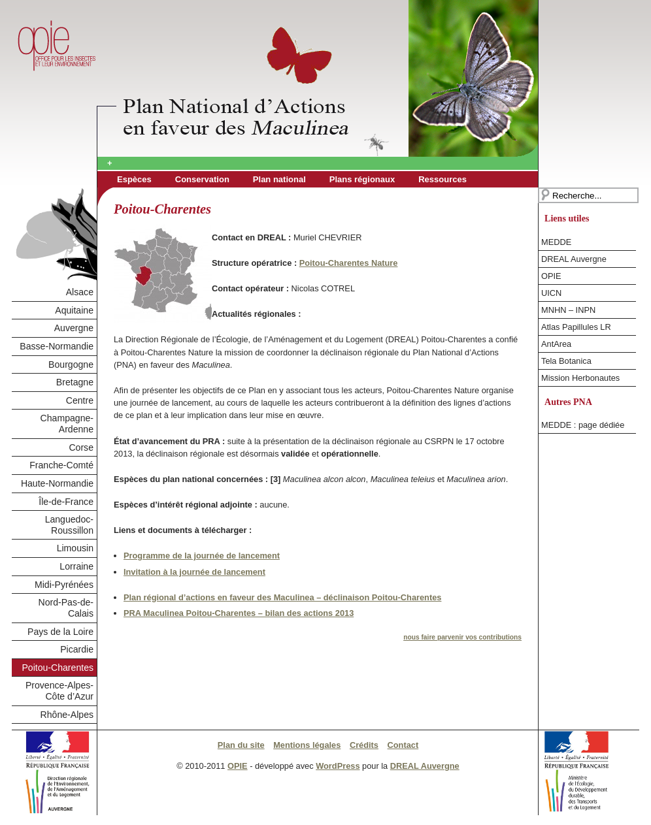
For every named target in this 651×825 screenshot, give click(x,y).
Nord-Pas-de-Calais (66, 608)
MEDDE (556, 242)
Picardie (76, 649)
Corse (81, 447)
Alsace (79, 292)
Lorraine (76, 566)
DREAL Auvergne (574, 259)
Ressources (442, 179)
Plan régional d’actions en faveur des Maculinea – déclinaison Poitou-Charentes (282, 597)
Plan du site (241, 745)
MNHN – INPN (568, 310)
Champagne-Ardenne (67, 423)
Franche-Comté (61, 465)
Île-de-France (66, 501)
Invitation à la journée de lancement (194, 572)
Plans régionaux (362, 179)
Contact (403, 745)
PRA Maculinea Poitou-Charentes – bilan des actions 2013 (239, 613)
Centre (79, 400)
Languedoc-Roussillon (69, 525)
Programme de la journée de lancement (202, 555)
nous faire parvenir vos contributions (462, 637)
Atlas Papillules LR (576, 327)
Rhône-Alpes (67, 714)
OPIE (551, 276)
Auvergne (73, 328)
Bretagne (74, 382)
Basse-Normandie (56, 346)
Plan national (279, 179)
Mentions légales (307, 745)
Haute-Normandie (57, 483)
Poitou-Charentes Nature (348, 263)
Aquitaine (74, 310)
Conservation (202, 179)
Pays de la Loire (60, 631)
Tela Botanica (566, 361)
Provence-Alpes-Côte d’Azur (59, 691)
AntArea (556, 344)
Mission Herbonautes (580, 378)
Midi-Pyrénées (64, 584)
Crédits (364, 745)
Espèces (134, 179)
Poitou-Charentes (57, 667)
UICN (551, 293)
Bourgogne (70, 364)
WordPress (337, 766)
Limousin (75, 548)
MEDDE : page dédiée (582, 425)
